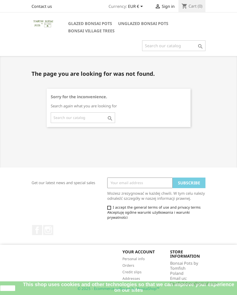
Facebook (37, 230)
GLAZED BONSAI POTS (90, 23)
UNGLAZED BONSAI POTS (143, 23)
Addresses (131, 278)
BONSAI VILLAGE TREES (91, 31)
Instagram (48, 230)
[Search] (173, 45)
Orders (128, 265)
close (8, 288)
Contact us (42, 6)
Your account (138, 252)
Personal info (133, 258)
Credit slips (132, 271)
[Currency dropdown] (136, 7)
